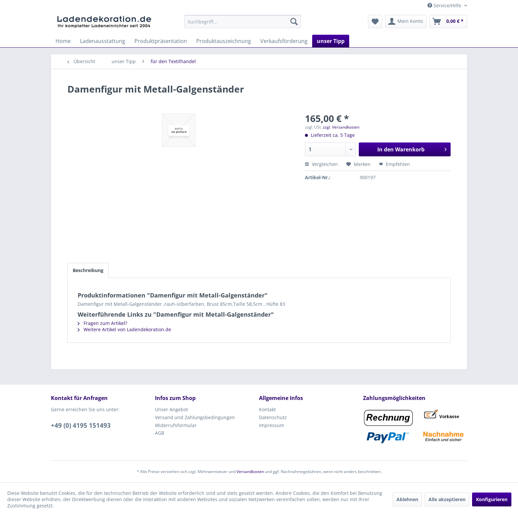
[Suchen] (294, 21)
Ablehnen (407, 499)
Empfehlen (394, 164)
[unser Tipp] (330, 41)
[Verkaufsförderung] (284, 41)
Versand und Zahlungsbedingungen (195, 417)
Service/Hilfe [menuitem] (444, 5)
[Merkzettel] (375, 21)
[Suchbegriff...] (242, 21)
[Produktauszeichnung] (224, 41)
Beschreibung (88, 270)
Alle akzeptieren (446, 499)
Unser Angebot (171, 409)
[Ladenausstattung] (102, 41)
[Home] (63, 41)
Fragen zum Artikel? (102, 323)
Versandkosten (250, 471)
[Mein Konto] (405, 21)
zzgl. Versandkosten (341, 127)
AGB (159, 433)
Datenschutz (273, 417)
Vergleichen (321, 164)
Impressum (271, 425)
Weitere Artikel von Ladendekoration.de (124, 329)
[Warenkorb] (448, 21)
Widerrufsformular (176, 425)
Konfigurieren (491, 499)
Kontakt (267, 409)
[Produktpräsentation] (161, 41)
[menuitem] (242, 21)
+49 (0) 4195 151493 (81, 425)
